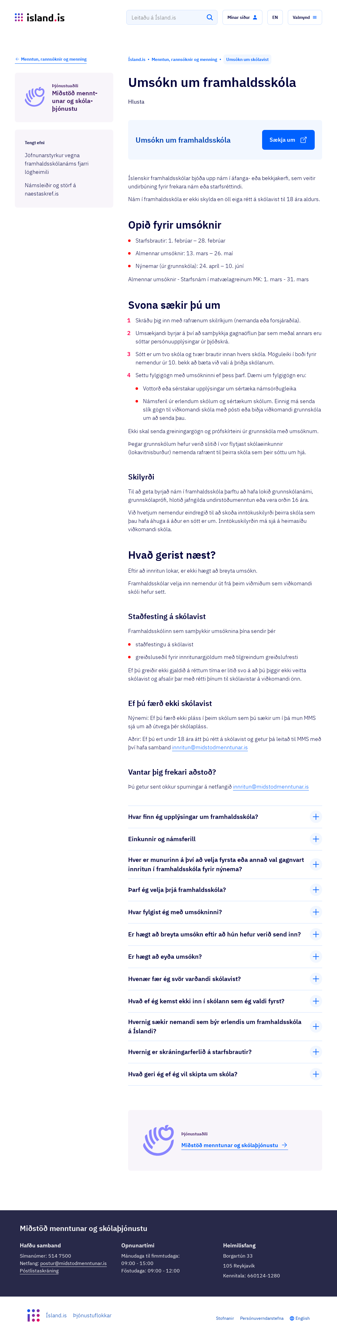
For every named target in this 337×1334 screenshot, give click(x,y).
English (303, 1318)
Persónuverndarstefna (261, 1318)
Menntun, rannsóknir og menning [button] (51, 59)
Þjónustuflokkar (92, 1315)
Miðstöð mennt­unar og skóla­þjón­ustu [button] (234, 1145)
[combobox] (172, 17)
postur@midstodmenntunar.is (73, 1263)
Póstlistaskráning (39, 1270)
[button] (242, 17)
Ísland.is (56, 1315)
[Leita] (210, 17)
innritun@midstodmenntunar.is (210, 747)
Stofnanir (225, 1318)
